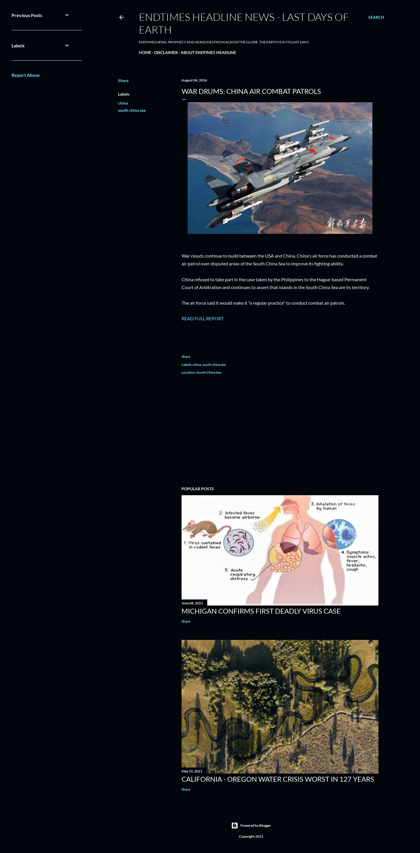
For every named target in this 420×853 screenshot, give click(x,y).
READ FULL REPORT (203, 318)
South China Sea (209, 372)
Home (145, 52)
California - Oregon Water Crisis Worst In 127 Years (278, 779)
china (123, 102)
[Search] (376, 17)
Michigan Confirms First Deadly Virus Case (261, 611)
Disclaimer (166, 52)
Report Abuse (26, 75)
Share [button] (123, 80)
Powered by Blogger (251, 825)
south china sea (131, 110)
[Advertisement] (280, 431)
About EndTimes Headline (208, 52)
